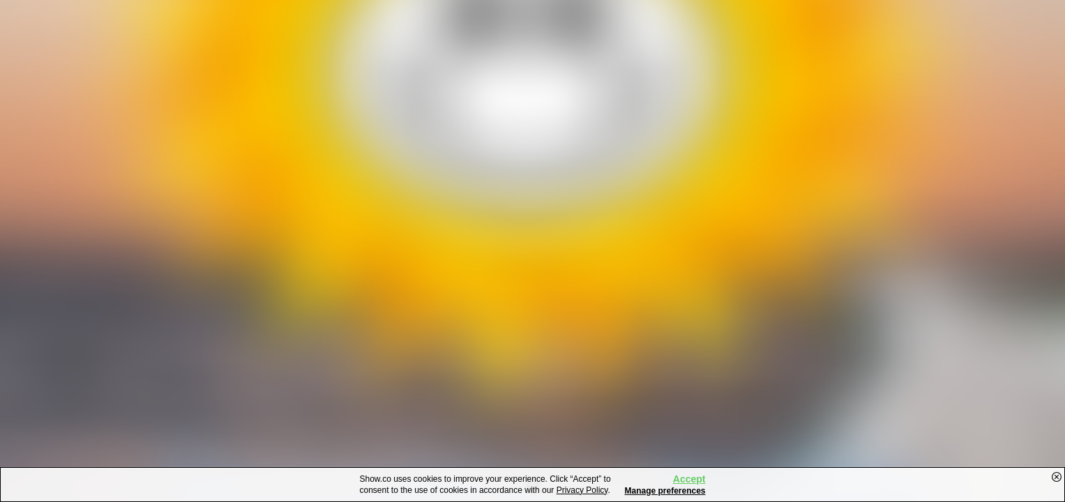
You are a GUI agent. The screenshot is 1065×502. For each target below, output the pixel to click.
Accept (689, 479)
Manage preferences (664, 491)
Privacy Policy (582, 490)
